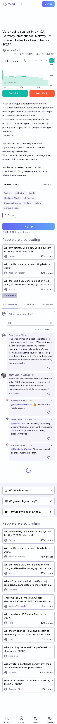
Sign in (50, 719)
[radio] (31, 60)
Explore (21, 719)
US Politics (20, 193)
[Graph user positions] (25, 60)
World (32, 193)
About (35, 719)
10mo (24, 335)
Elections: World (12, 198)
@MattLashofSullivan (21, 404)
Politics (7, 193)
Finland (27, 203)
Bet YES (15, 93)
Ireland (38, 203)
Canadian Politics (12, 203)
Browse (7, 719)
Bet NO (42, 93)
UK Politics (29, 198)
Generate (46, 184)
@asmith (15, 423)
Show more (10, 295)
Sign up (48, 4)
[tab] (10, 304)
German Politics (11, 208)
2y (32, 375)
